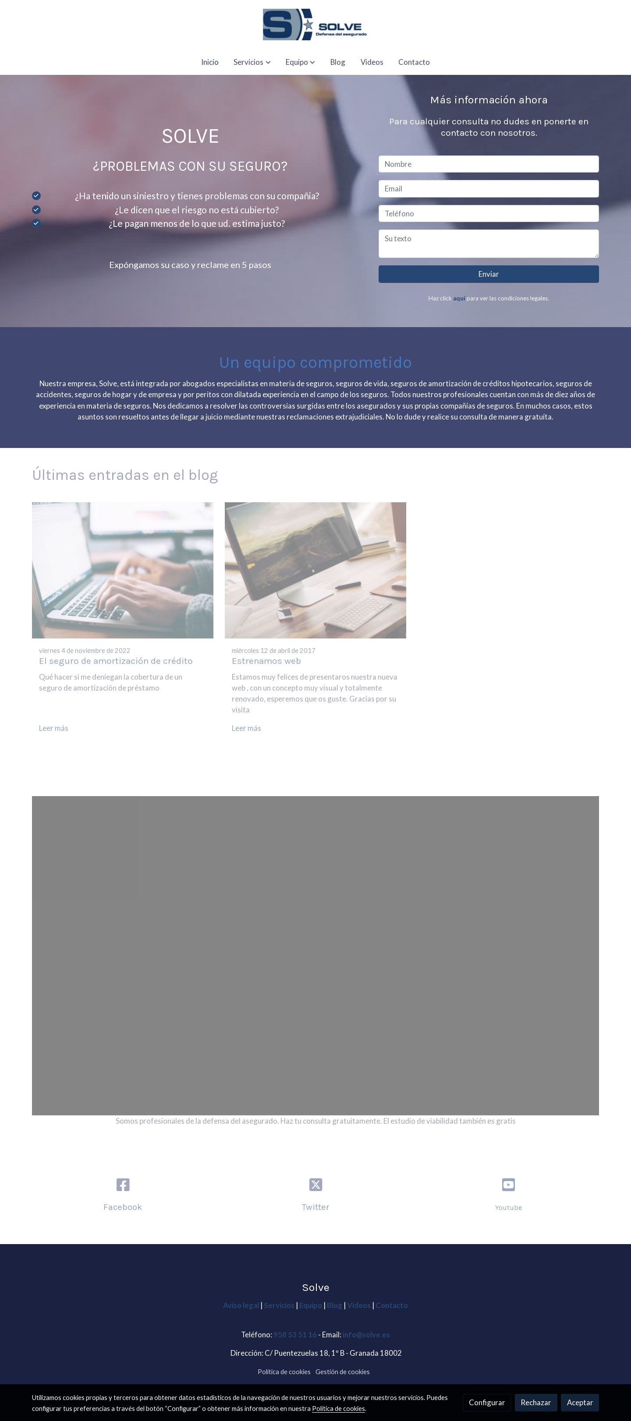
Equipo (310, 1305)
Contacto (392, 1305)
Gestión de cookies (343, 1371)
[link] (315, 24)
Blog (334, 1305)
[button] (252, 62)
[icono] (508, 1185)
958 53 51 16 (295, 1334)
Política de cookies (284, 1371)
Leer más (53, 728)
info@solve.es (366, 1334)
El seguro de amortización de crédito (116, 661)
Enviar (489, 274)
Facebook (122, 1207)
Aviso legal (241, 1305)
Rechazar (536, 1402)
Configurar (487, 1402)
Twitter (316, 1207)
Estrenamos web (266, 661)
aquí (459, 298)
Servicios (280, 1305)
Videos (359, 1305)
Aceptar (580, 1402)
